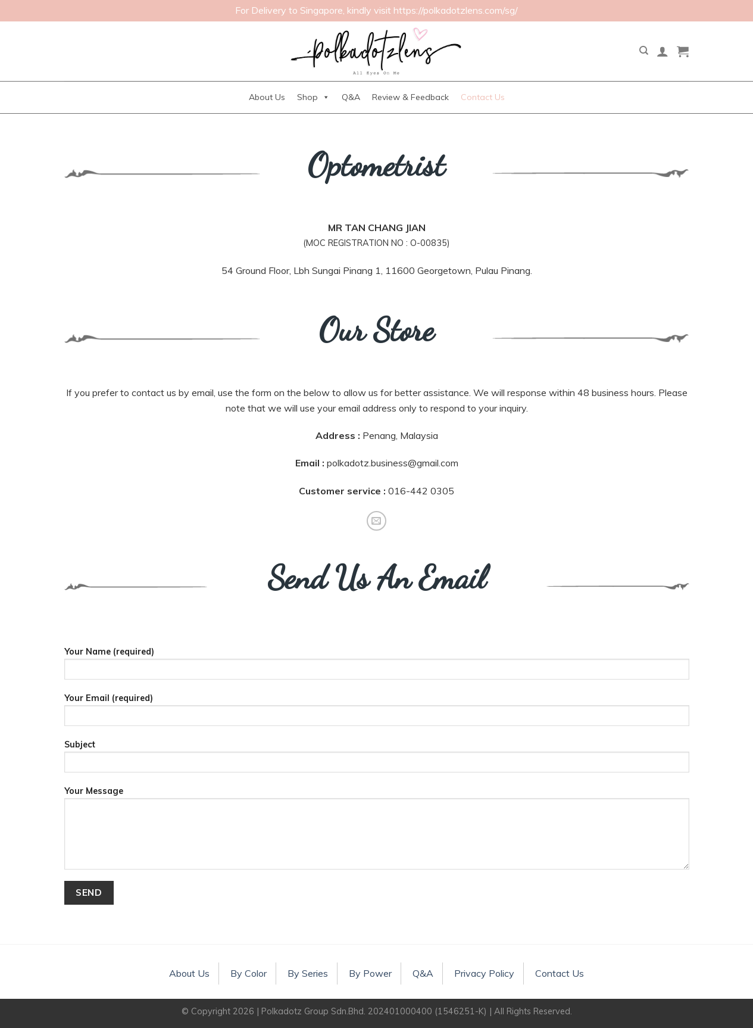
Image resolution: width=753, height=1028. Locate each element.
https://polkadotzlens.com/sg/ (455, 10)
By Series (308, 973)
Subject (376, 760)
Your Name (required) (376, 667)
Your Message (376, 832)
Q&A (351, 97)
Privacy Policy (484, 973)
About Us (267, 97)
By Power (370, 973)
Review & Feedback (410, 97)
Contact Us (483, 97)
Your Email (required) (376, 713)
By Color (248, 973)
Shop (313, 97)
